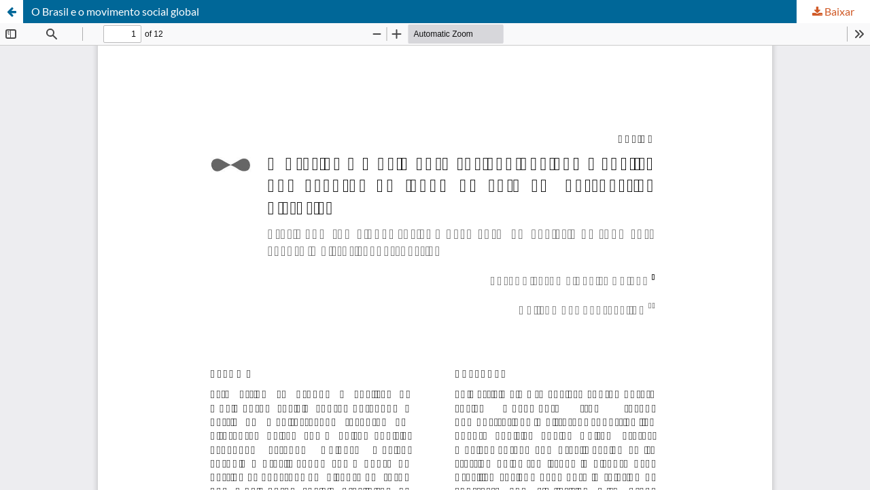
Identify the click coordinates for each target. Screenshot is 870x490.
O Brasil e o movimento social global (115, 11)
